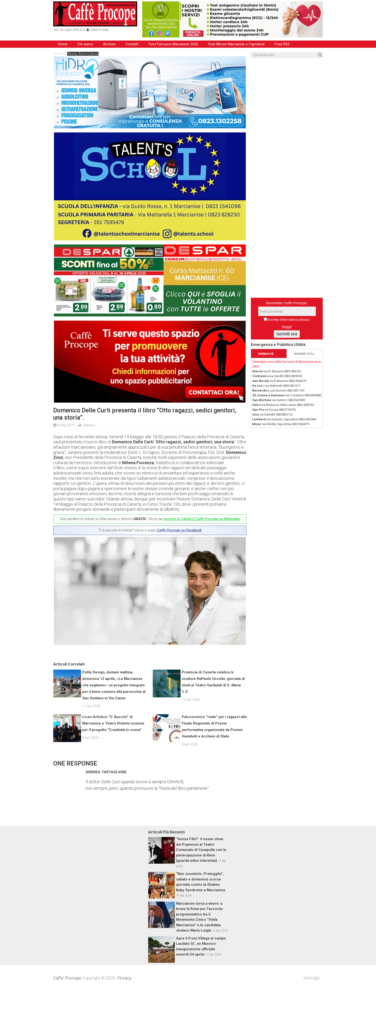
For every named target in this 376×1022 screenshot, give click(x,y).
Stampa (89, 425)
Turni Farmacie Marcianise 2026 (173, 44)
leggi (287, 327)
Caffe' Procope (67, 1009)
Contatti (132, 44)
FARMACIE (266, 354)
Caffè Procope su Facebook (179, 530)
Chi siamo (85, 44)
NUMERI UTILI (304, 354)
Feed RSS (282, 44)
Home (63, 44)
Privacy (124, 1009)
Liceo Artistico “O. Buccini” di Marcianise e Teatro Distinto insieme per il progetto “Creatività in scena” (113, 754)
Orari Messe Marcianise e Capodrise (236, 44)
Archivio (109, 44)
